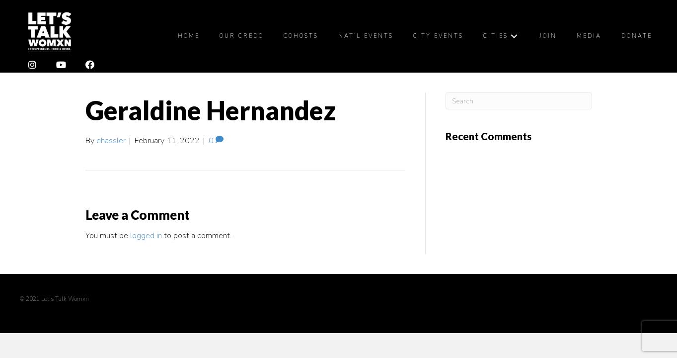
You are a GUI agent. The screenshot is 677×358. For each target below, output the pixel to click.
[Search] (519, 100)
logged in (146, 235)
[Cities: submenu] (514, 36)
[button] (32, 65)
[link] (189, 36)
